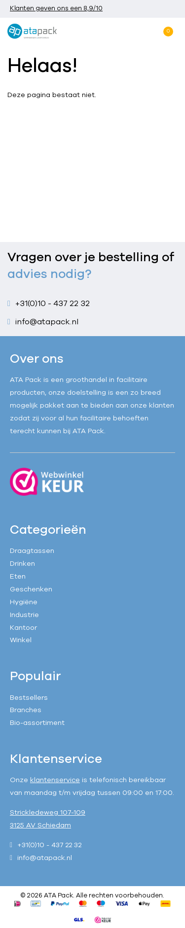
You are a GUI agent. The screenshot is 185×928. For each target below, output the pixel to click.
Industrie (24, 614)
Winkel (21, 640)
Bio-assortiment (37, 722)
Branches (25, 710)
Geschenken (31, 589)
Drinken (22, 563)
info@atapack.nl (46, 321)
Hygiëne (23, 602)
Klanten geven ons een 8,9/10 (56, 8)
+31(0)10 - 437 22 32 (52, 303)
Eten (18, 576)
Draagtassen (32, 550)
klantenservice (55, 780)
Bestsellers (29, 697)
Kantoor (23, 627)
